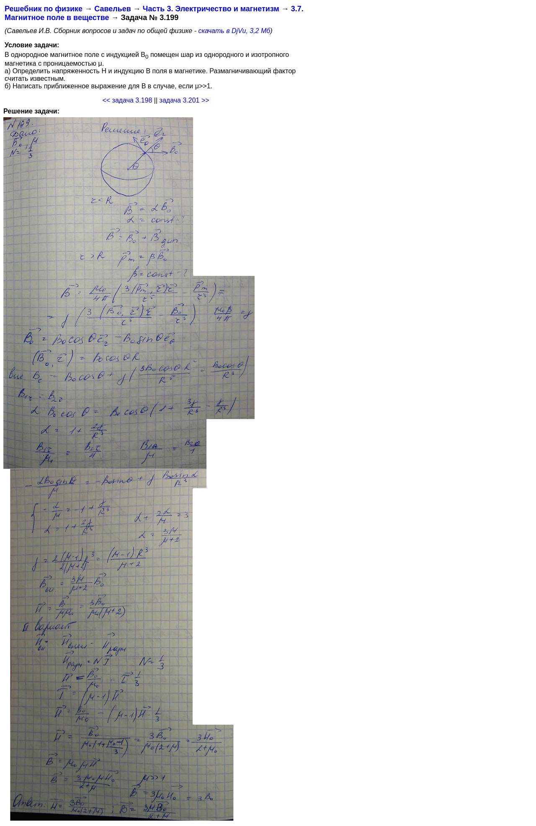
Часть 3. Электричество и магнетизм (211, 9)
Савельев (112, 9)
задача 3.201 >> (184, 100)
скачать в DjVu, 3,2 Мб (234, 30)
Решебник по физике (43, 9)
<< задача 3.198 (127, 100)
